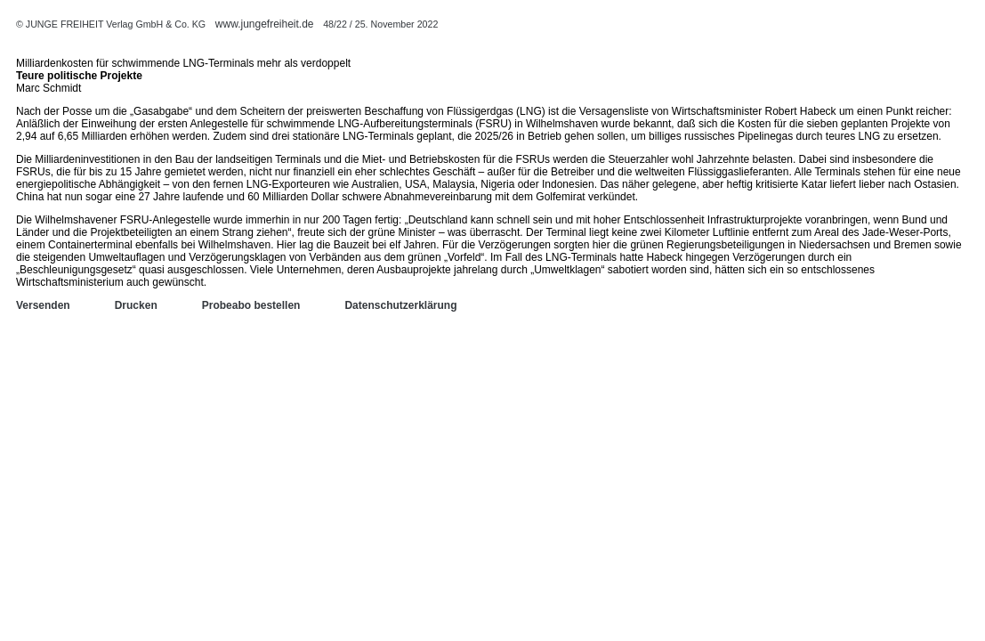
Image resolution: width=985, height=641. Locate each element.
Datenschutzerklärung (400, 305)
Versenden (43, 305)
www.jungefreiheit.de (264, 24)
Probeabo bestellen (251, 305)
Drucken (136, 305)
